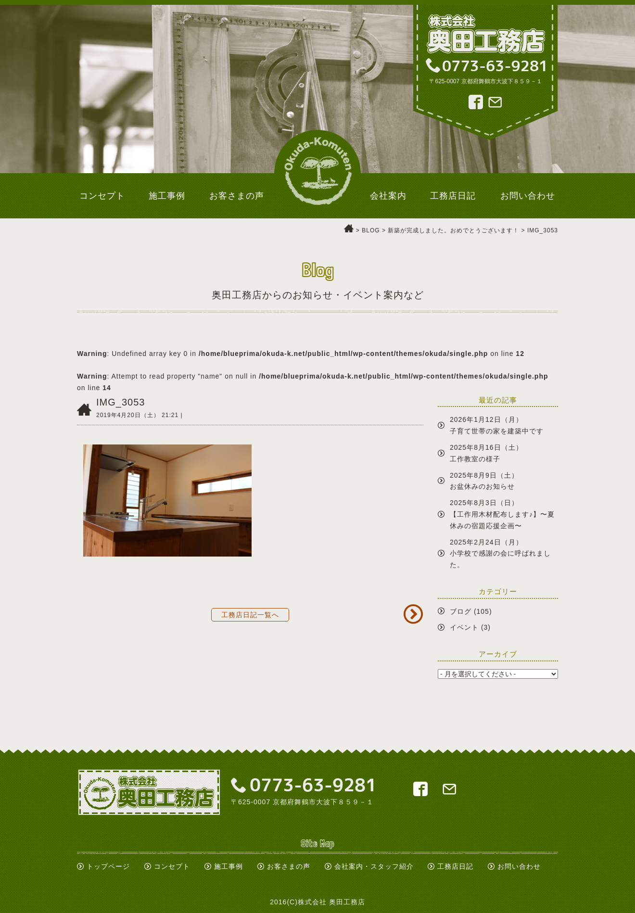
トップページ (108, 866)
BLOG (371, 230)
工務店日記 (455, 866)
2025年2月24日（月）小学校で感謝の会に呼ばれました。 (500, 553)
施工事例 (228, 866)
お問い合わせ (519, 866)
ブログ (460, 611)
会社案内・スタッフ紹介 (374, 866)
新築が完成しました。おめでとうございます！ (453, 230)
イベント (464, 627)
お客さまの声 (288, 866)
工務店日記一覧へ (250, 615)
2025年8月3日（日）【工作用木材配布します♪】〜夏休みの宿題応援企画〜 (502, 514)
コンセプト (172, 866)
